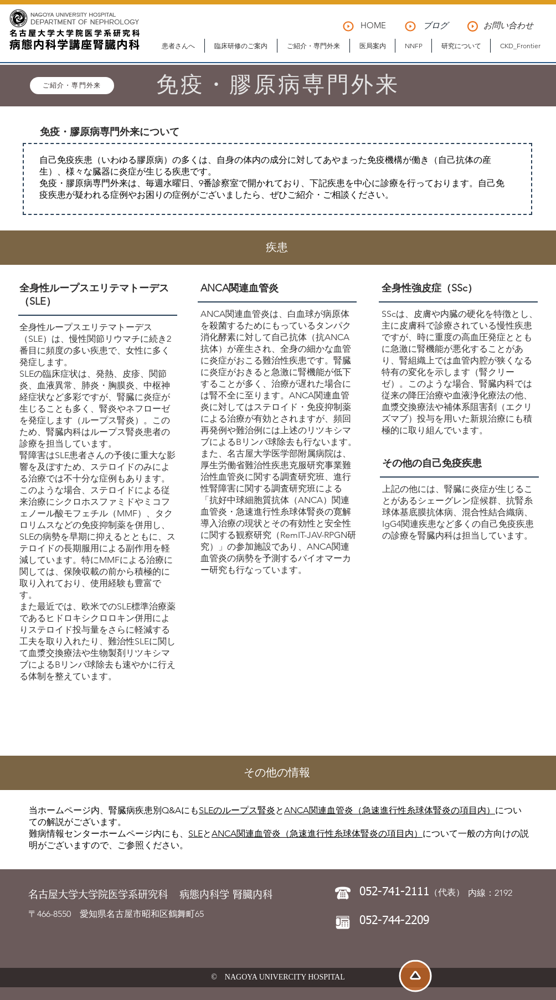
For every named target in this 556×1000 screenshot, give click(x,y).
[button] (178, 46)
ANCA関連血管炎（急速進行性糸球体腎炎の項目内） (389, 810)
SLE (195, 833)
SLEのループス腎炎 (237, 810)
